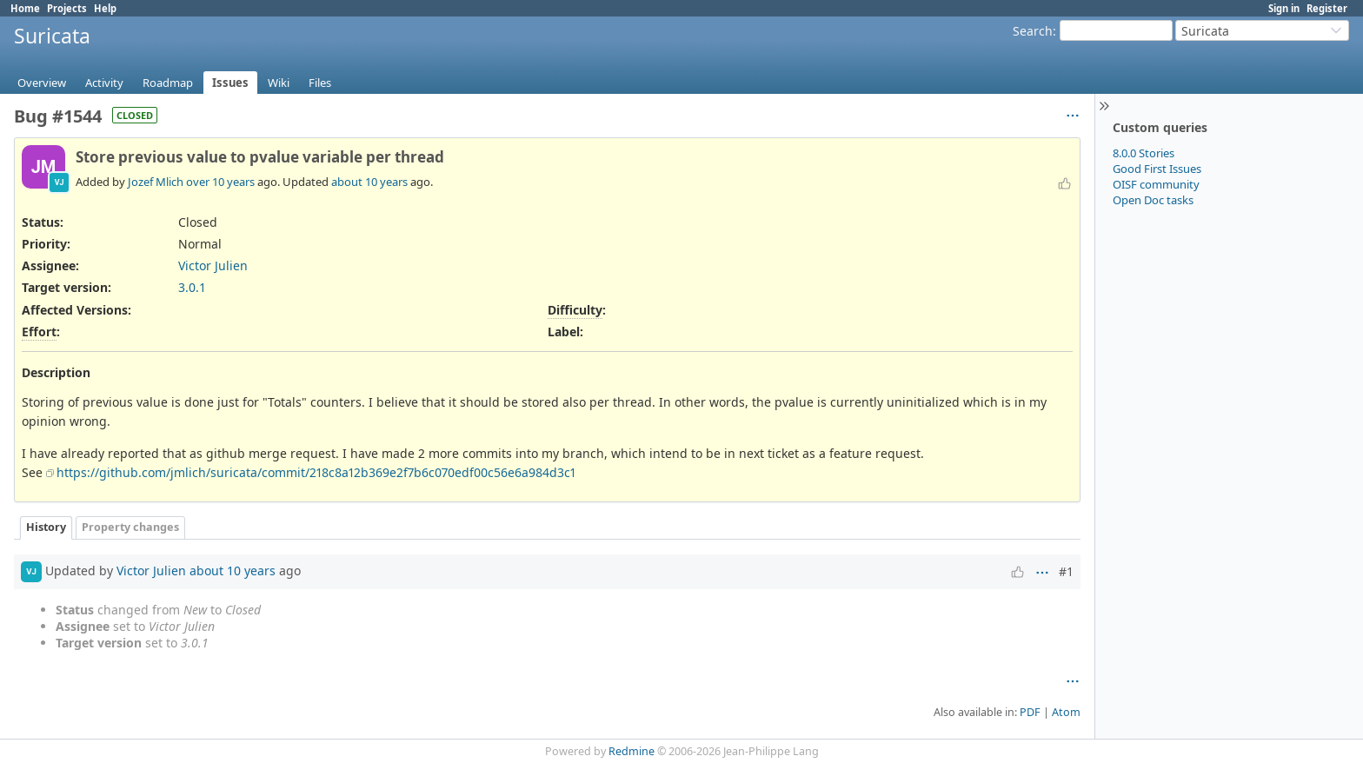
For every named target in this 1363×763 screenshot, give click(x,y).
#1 (1066, 571)
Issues (230, 82)
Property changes (130, 527)
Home (25, 8)
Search (1033, 31)
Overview (41, 82)
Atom (1066, 712)
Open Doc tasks (1153, 200)
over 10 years (220, 181)
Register (1326, 8)
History (46, 527)
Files (320, 82)
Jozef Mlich (155, 181)
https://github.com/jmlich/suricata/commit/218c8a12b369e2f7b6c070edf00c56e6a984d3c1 (316, 472)
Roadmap (168, 82)
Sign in (1284, 8)
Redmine (631, 751)
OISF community (1156, 184)
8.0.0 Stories (1143, 153)
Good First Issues (1157, 168)
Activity (104, 82)
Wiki (278, 82)
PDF (1030, 712)
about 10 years (369, 181)
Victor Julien (213, 265)
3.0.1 (192, 287)
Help (105, 8)
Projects (67, 8)
